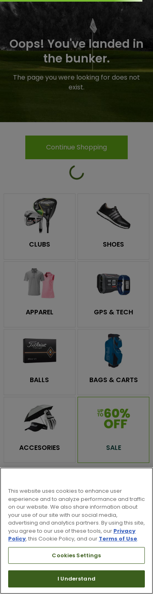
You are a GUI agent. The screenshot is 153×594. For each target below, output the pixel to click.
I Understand (76, 579)
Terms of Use (118, 539)
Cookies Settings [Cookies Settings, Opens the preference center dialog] (76, 555)
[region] (76, 530)
